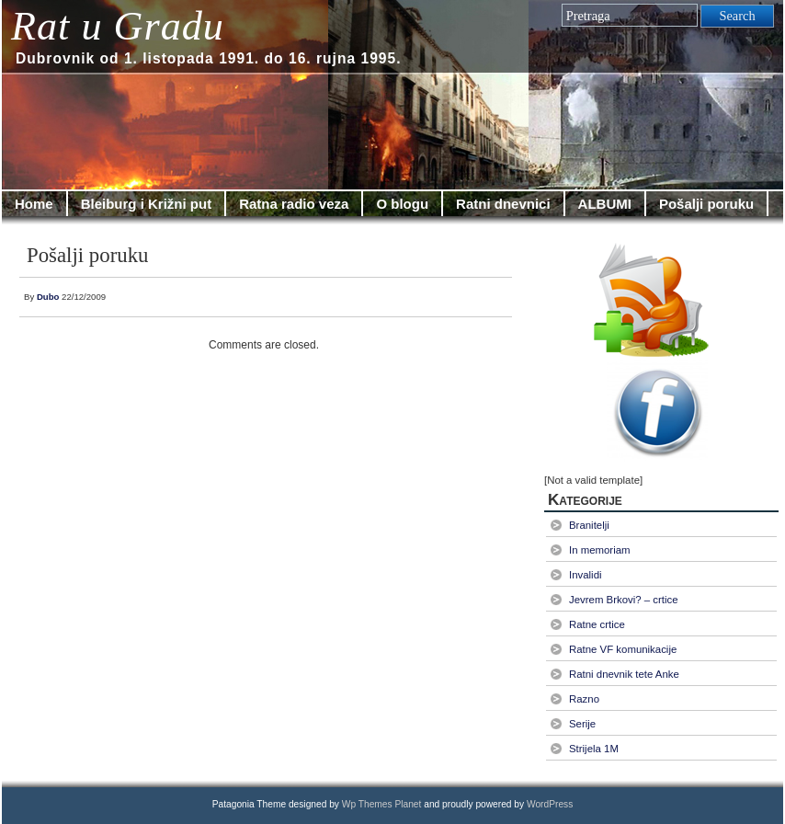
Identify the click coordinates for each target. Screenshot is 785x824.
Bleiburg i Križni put (146, 204)
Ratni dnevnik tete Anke (624, 674)
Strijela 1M (594, 748)
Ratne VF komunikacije (623, 649)
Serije (582, 723)
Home (34, 204)
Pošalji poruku (706, 204)
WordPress (550, 804)
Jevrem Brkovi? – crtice (623, 599)
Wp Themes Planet (382, 804)
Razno (584, 698)
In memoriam (600, 549)
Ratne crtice (597, 624)
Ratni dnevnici (503, 204)
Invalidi (585, 574)
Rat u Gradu (117, 26)
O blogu (402, 204)
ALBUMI (604, 204)
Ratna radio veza (293, 204)
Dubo (48, 297)
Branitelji (589, 525)
